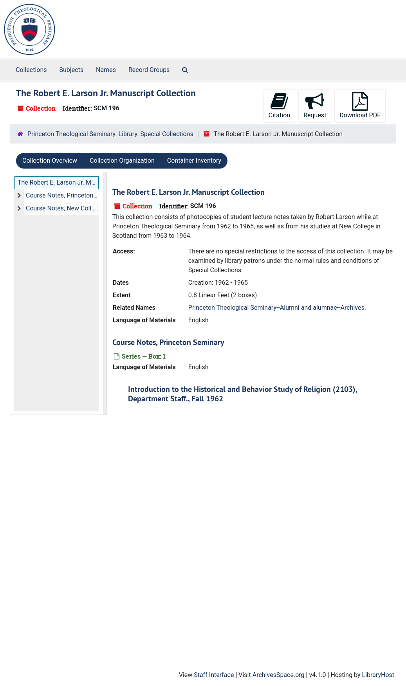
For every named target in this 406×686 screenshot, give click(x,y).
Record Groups (149, 70)
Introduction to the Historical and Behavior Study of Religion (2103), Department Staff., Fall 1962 (242, 394)
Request (314, 105)
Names (106, 70)
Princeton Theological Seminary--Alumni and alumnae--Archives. (277, 307)
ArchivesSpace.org (279, 675)
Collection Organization (122, 160)
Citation (279, 105)
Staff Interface (214, 675)
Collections (31, 70)
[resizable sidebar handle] (104, 293)
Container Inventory (194, 160)
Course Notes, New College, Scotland (62, 208)
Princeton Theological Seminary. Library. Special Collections (110, 134)
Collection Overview (49, 160)
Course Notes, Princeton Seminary (62, 195)
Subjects (71, 70)
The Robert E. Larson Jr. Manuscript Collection (58, 182)
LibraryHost (378, 675)
